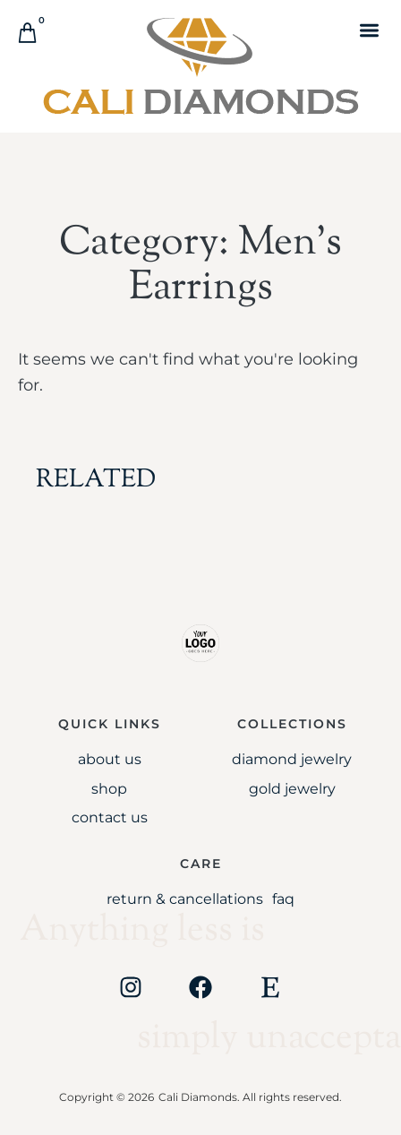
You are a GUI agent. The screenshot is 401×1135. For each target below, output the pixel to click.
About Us (109, 759)
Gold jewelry (292, 788)
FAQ (283, 898)
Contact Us (110, 817)
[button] (369, 30)
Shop (109, 788)
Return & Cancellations (185, 898)
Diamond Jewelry (292, 759)
